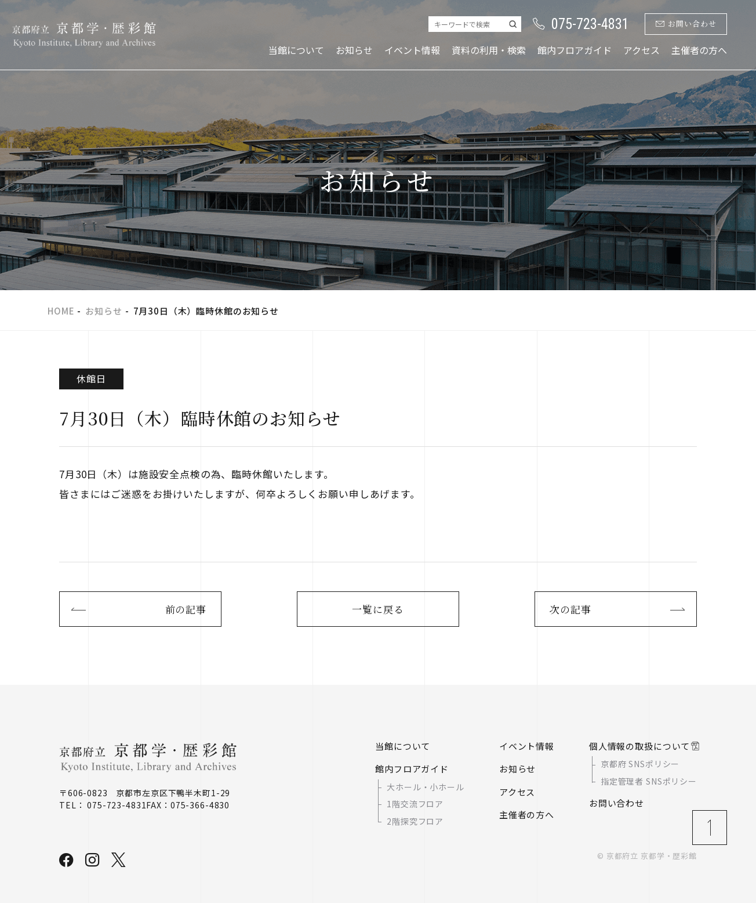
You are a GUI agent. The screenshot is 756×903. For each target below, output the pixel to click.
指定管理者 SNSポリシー (649, 781)
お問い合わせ (686, 24)
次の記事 (570, 609)
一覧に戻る (378, 609)
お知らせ (354, 50)
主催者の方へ (699, 50)
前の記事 (185, 609)
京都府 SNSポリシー (640, 764)
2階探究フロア (415, 821)
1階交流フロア (415, 804)
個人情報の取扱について (639, 746)
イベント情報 (412, 50)
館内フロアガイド (574, 50)
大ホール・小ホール (425, 787)
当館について (296, 50)
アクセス (641, 50)
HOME (61, 311)
